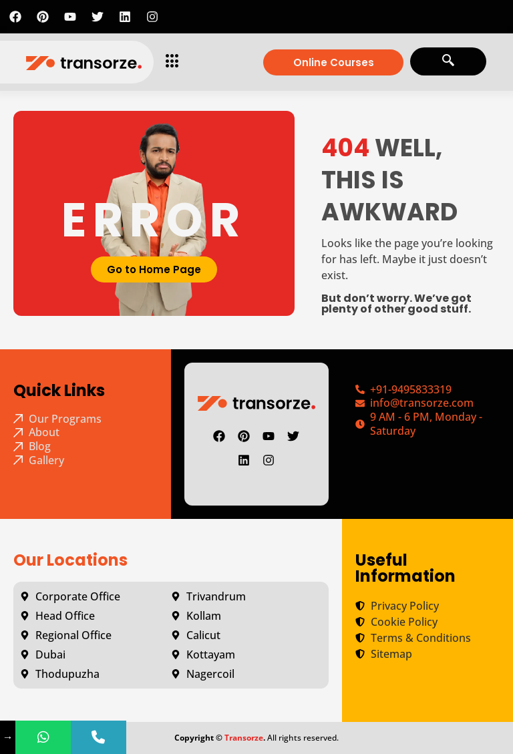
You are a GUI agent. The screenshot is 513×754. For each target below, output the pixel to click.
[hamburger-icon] (169, 62)
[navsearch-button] (448, 61)
